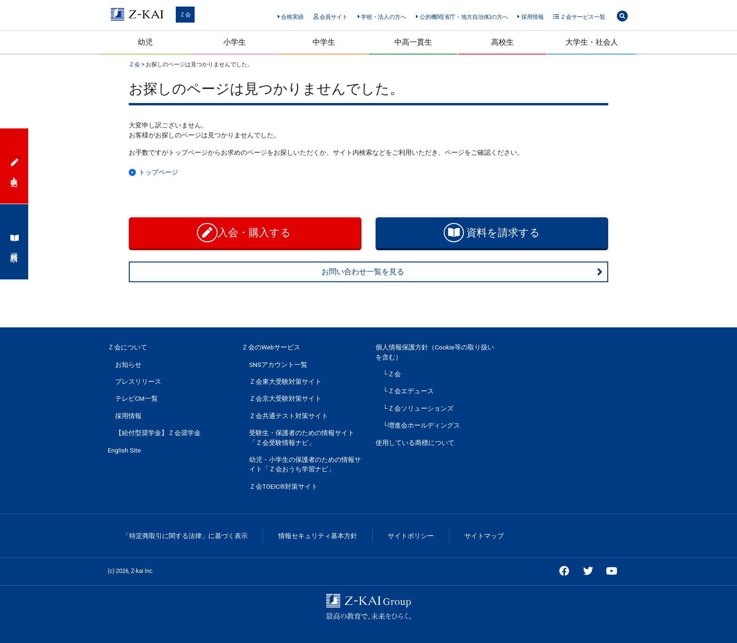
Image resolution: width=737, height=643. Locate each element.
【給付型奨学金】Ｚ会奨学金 (158, 433)
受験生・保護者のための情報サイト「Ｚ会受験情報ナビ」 (301, 437)
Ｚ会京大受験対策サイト (285, 398)
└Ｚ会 (392, 374)
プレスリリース (138, 381)
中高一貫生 (413, 42)
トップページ (158, 172)
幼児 (145, 42)
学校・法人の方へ (382, 17)
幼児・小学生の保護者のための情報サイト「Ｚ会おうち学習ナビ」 (305, 464)
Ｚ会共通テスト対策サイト (288, 416)
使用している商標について (415, 442)
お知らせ (128, 364)
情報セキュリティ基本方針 (317, 536)
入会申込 (14, 166)
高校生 (502, 42)
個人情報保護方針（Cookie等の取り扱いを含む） (435, 351)
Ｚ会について (127, 347)
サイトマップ (484, 536)
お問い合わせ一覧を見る (462, 272)
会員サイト (331, 17)
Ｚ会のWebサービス (271, 347)
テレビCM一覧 (136, 398)
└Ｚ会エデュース (408, 391)
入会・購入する (245, 232)
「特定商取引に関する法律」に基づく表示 (185, 536)
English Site (124, 450)
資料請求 (14, 241)
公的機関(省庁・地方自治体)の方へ (462, 17)
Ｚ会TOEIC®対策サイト (283, 486)
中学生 (324, 42)
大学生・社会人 (591, 42)
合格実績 (291, 17)
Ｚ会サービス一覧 (579, 17)
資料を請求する (492, 232)
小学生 (234, 42)
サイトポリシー (411, 536)
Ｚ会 (185, 14)
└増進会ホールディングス (421, 425)
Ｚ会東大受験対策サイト (285, 381)
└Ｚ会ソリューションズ (418, 408)
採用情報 (530, 17)
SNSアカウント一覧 (278, 364)
